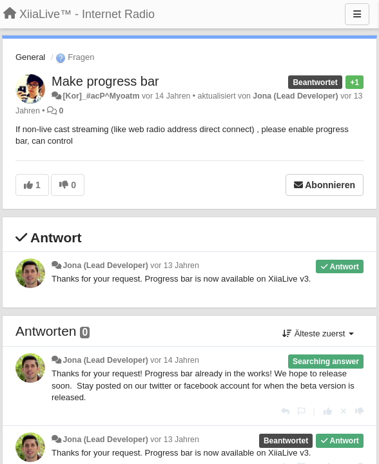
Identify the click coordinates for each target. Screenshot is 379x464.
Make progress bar (105, 81)
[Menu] (357, 14)
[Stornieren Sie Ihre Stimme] (343, 411)
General (30, 57)
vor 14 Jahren (174, 360)
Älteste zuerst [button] (318, 333)
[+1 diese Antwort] (328, 411)
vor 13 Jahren (174, 265)
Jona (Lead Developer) (295, 96)
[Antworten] (285, 411)
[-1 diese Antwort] (359, 411)
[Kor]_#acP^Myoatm (101, 96)
